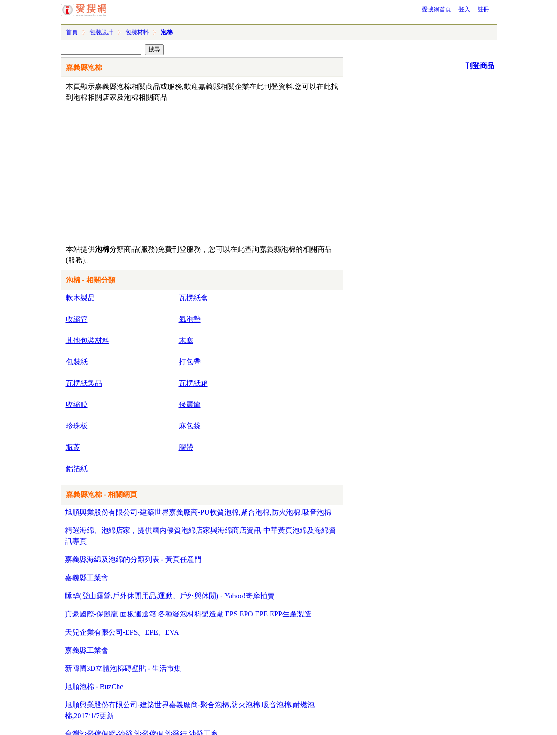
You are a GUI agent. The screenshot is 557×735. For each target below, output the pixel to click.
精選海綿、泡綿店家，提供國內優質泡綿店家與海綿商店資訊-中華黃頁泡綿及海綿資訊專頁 (200, 535)
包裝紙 (77, 362)
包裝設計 (101, 32)
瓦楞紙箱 (193, 383)
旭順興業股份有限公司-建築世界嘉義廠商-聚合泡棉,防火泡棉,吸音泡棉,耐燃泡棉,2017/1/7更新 (190, 710)
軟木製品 (80, 298)
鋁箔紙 (77, 468)
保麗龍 (190, 404)
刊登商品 (479, 66)
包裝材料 (137, 32)
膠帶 (186, 447)
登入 (464, 9)
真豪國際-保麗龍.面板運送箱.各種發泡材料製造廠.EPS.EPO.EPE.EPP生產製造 (188, 614)
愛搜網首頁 (436, 9)
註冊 (483, 9)
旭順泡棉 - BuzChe (94, 686)
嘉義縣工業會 (86, 577)
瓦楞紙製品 (84, 383)
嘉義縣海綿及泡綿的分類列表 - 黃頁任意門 (133, 559)
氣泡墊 (190, 319)
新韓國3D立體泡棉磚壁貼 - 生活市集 (123, 668)
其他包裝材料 (87, 340)
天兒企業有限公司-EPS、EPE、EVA (122, 632)
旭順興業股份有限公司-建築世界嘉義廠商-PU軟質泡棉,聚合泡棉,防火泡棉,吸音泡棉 (198, 512)
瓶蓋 (73, 447)
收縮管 (77, 319)
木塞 (186, 340)
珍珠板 (77, 426)
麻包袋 (190, 426)
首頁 (72, 32)
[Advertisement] (175, 171)
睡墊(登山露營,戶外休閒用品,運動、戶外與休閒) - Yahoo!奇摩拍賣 (170, 596)
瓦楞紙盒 (193, 298)
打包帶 (190, 362)
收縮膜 (77, 404)
